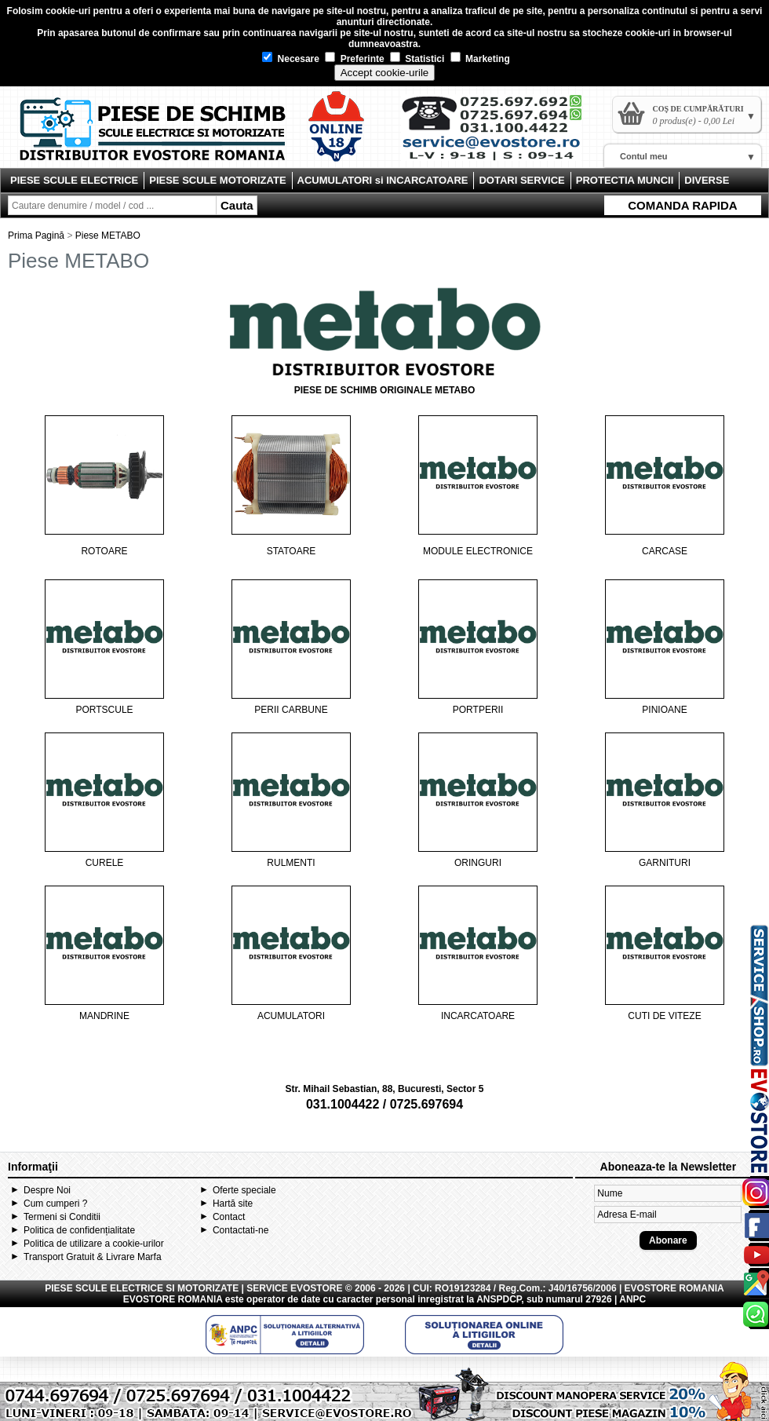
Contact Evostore (499, 133)
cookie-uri (68, 10)
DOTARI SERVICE (521, 180)
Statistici (417, 58)
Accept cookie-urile (385, 73)
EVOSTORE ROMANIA (173, 1299)
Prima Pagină (36, 235)
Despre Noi (47, 1190)
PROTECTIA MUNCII (624, 180)
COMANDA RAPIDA (682, 205)
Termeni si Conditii (62, 1216)
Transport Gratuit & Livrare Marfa (93, 1256)
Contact (229, 1216)
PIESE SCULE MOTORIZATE (217, 180)
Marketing (480, 58)
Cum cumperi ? (55, 1203)
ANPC (632, 1299)
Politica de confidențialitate (79, 1230)
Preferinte (354, 58)
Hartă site (233, 1203)
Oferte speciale (244, 1190)
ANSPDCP (498, 1299)
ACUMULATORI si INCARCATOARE (382, 180)
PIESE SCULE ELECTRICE (74, 180)
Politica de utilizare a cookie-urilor (94, 1243)
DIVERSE (706, 180)
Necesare (290, 58)
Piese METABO (107, 235)
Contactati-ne (240, 1230)
